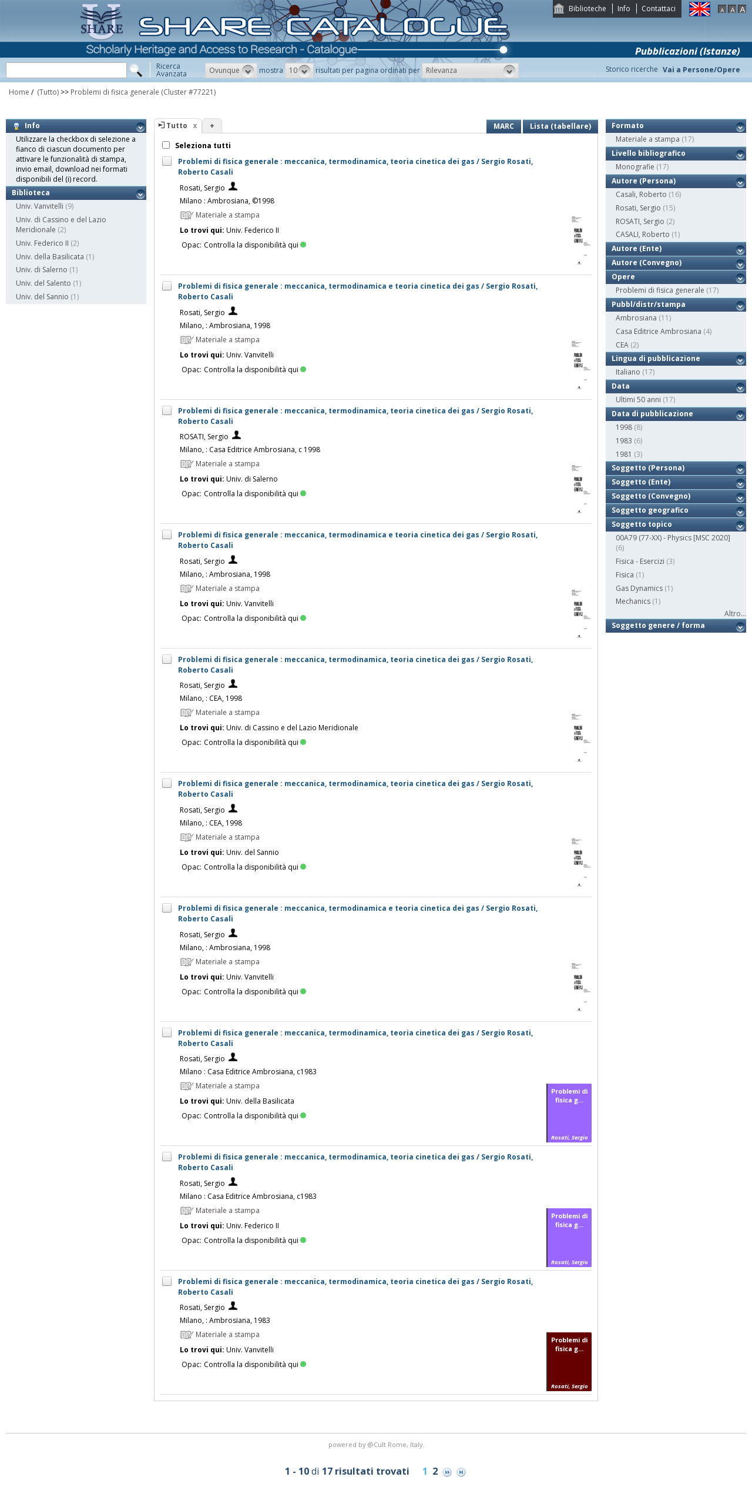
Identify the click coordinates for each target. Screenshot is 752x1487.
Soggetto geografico (650, 510)
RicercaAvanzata (171, 70)
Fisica (625, 575)
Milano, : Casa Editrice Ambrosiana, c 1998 (250, 450)
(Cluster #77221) (188, 92)
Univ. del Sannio (42, 297)
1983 (624, 441)
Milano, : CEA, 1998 (211, 698)
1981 (624, 454)
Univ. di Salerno (42, 270)
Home (19, 92)
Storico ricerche (632, 69)
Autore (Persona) (644, 181)
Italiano (628, 372)
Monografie (635, 167)
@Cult (377, 1444)
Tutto (176, 126)
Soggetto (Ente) (641, 482)
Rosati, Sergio (202, 188)
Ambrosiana (636, 318)
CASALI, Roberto (643, 234)
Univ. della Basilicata (50, 257)
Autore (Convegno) (647, 263)
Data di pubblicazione (652, 414)
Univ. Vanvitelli (39, 206)
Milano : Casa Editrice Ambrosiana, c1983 (248, 1072)
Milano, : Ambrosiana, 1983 (225, 1320)
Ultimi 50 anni (638, 400)
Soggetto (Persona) (648, 468)
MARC (504, 126)
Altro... (735, 614)
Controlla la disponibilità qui (255, 245)
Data (621, 386)
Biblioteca (31, 193)
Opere (623, 277)
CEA (622, 345)
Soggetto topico (642, 524)
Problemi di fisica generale (114, 92)
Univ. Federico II (42, 243)
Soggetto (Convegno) (651, 496)
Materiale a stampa (648, 139)
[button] (231, 70)
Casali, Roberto (641, 194)
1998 (624, 427)
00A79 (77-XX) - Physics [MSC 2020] (673, 538)
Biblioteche (587, 9)
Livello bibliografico (649, 153)
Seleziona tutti (202, 146)
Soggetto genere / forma (658, 625)
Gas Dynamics (639, 588)
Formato (628, 126)
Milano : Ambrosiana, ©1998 (227, 201)
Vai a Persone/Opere (701, 70)
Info (623, 9)
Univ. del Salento (43, 283)
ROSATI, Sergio (204, 437)
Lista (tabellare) (560, 126)
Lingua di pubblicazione (656, 358)
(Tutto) (47, 92)
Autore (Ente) (637, 248)
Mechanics (633, 601)
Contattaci (659, 9)
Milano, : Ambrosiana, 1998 (225, 325)
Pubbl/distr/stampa (649, 304)
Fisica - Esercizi (640, 561)
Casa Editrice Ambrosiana (658, 331)
